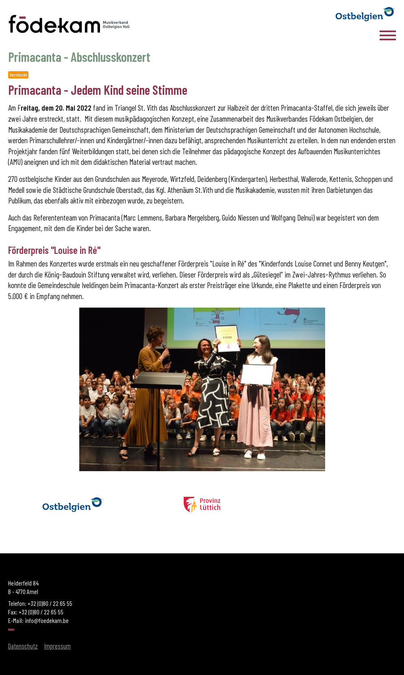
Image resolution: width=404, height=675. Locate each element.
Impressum (57, 646)
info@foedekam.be (47, 620)
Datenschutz (23, 646)
